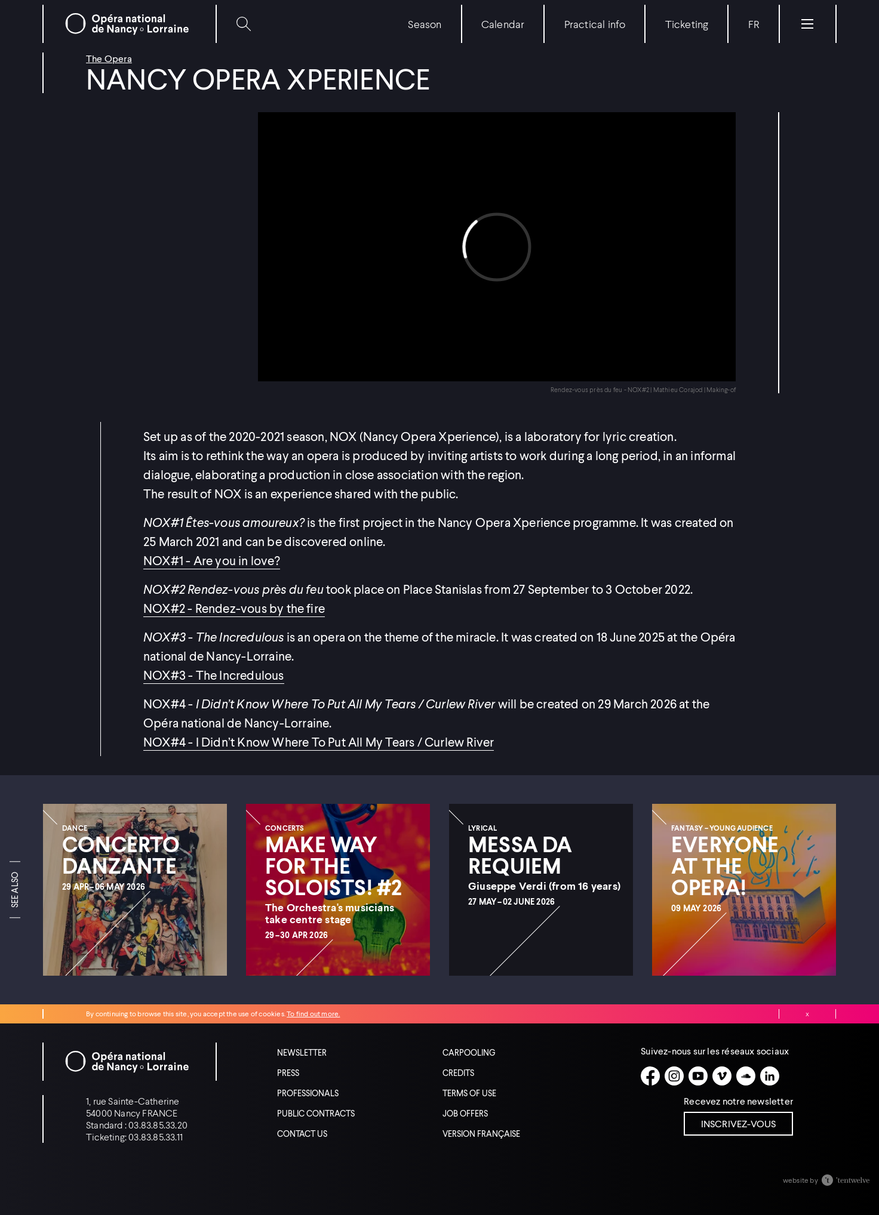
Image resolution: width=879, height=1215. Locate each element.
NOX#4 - (168, 742)
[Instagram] (674, 1076)
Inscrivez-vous (738, 1123)
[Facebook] (650, 1076)
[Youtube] (698, 1076)
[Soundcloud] (745, 1076)
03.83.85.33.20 (158, 1124)
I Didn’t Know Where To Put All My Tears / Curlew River (343, 742)
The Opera (109, 58)
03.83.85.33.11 (155, 1136)
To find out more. (313, 1013)
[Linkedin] (769, 1076)
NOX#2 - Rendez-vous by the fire (234, 608)
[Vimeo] (722, 1076)
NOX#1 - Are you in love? (211, 560)
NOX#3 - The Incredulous (213, 675)
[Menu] (807, 24)
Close (807, 1014)
